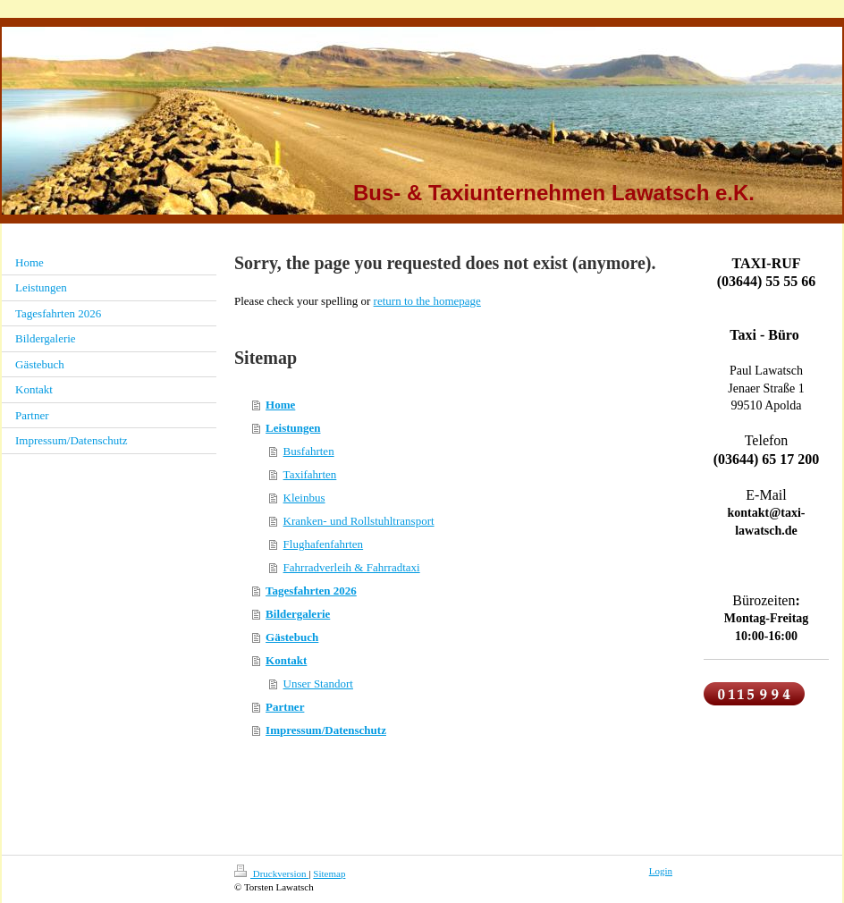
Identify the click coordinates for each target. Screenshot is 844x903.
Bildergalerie (298, 613)
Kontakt (286, 660)
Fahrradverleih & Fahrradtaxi (351, 567)
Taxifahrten (310, 474)
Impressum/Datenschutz (326, 730)
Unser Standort (318, 683)
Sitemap (329, 873)
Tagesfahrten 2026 (311, 590)
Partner (285, 706)
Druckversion (271, 873)
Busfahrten (308, 451)
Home (280, 404)
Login (660, 870)
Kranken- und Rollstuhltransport (359, 520)
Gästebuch (292, 637)
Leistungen (293, 428)
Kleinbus (304, 497)
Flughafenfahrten (323, 544)
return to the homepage (427, 301)
